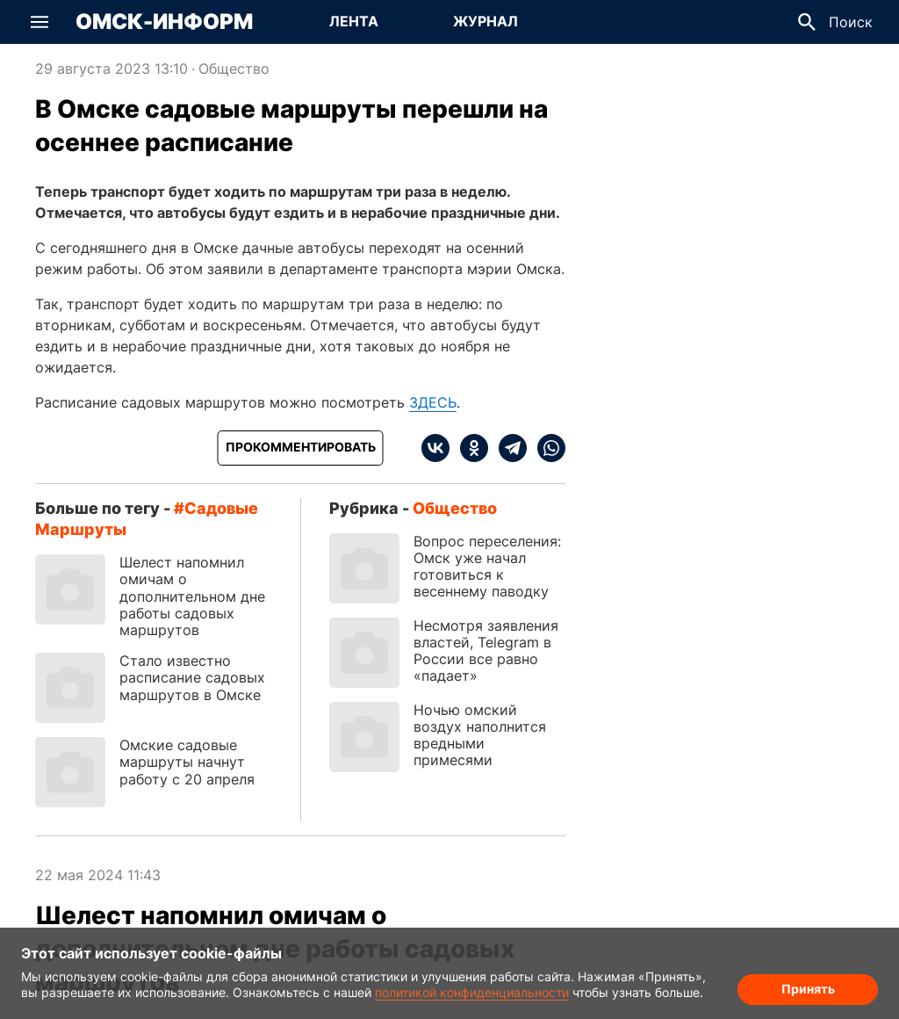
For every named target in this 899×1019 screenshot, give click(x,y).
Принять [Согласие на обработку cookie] (808, 988)
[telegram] (507, 448)
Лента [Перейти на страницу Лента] (353, 21)
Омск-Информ (164, 22)
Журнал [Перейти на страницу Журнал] (485, 21)
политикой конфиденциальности (472, 992)
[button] (39, 22)
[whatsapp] (546, 448)
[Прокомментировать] (301, 448)
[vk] (435, 448)
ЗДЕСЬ (433, 402)
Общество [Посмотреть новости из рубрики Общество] (234, 68)
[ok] (469, 448)
